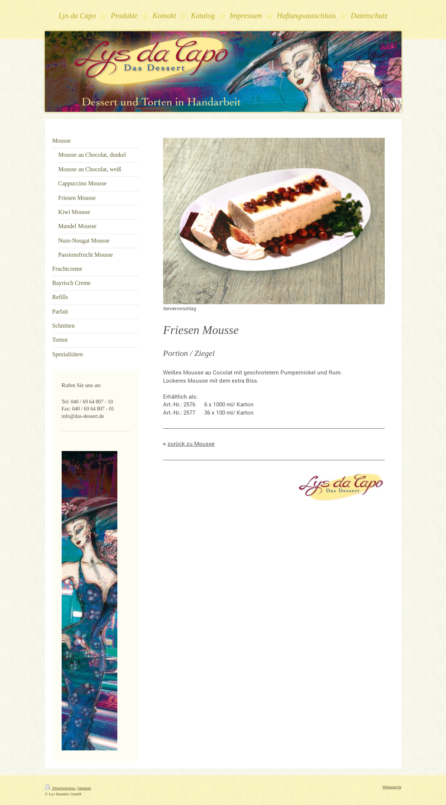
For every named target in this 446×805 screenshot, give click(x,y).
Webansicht (391, 787)
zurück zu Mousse (191, 443)
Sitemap (84, 788)
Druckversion (60, 788)
